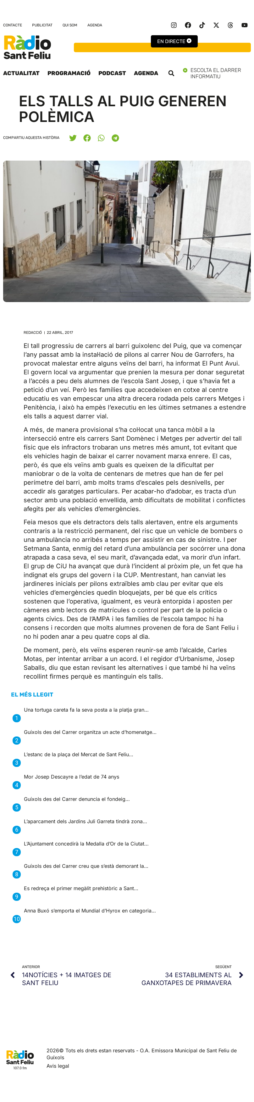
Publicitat (42, 25)
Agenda (94, 25)
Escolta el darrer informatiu (217, 73)
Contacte (12, 25)
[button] (171, 73)
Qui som (70, 25)
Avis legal (58, 1066)
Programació (69, 73)
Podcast (112, 73)
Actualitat (21, 73)
